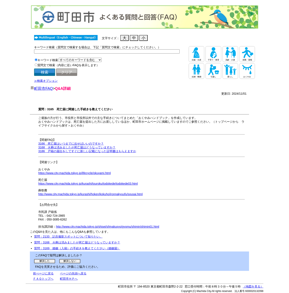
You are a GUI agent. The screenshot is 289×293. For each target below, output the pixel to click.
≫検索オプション (46, 80)
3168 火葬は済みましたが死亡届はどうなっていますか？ (76, 147)
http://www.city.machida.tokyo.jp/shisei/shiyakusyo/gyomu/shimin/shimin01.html (107, 226)
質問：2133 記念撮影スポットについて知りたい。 (68, 236)
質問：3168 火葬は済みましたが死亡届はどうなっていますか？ (77, 242)
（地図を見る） (253, 286)
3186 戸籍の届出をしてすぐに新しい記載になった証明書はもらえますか (87, 151)
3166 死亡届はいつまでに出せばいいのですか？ (71, 143)
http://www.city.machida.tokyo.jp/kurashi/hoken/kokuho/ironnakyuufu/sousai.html (90, 194)
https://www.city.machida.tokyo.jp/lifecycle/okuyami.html (74, 173)
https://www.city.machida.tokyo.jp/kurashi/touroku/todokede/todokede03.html (88, 183)
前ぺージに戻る (43, 273)
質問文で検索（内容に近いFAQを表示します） (68, 65)
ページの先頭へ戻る (73, 273)
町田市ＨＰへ (69, 278)
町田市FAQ (43, 88)
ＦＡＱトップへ (43, 278)
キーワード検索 (47, 60)
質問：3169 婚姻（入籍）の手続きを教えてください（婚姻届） (77, 248)
